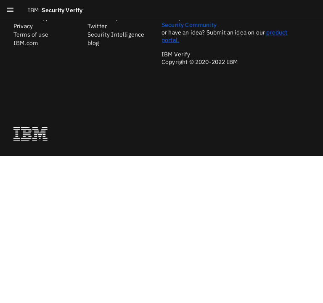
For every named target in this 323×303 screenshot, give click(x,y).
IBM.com (25, 43)
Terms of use (30, 34)
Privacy (23, 26)
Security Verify (55, 10)
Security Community (189, 25)
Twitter (97, 26)
